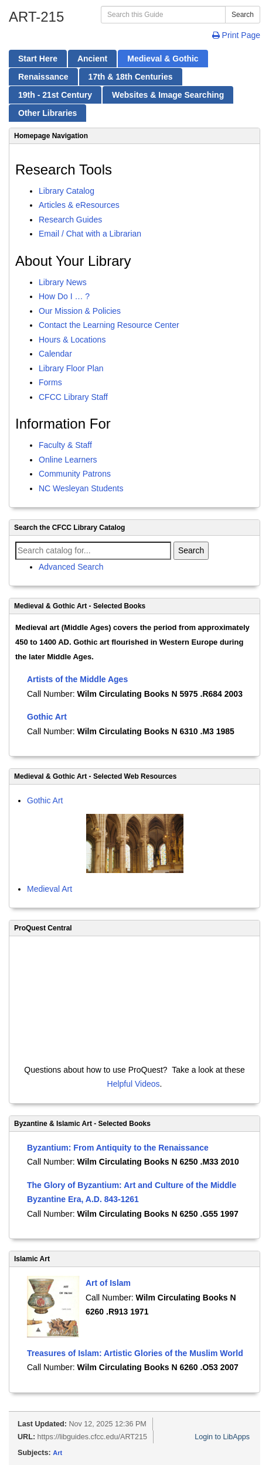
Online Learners (68, 459)
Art (57, 1452)
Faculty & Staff (65, 445)
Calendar (55, 353)
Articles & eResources (79, 205)
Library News (63, 282)
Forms (50, 382)
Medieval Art (49, 889)
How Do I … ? (64, 296)
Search (242, 15)
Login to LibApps (222, 1437)
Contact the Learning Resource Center (109, 325)
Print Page (236, 35)
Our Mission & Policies (80, 311)
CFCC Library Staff (73, 397)
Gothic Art (45, 800)
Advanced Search (71, 566)
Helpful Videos (133, 1084)
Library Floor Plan (71, 368)
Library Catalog (66, 191)
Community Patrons (75, 473)
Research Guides (70, 219)
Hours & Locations (72, 339)
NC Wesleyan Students (81, 488)
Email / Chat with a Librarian (90, 233)
